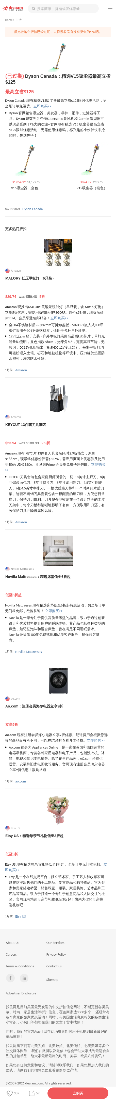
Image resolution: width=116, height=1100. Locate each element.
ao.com (20, 781)
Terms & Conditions (20, 966)
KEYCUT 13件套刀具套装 (58, 434)
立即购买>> (42, 106)
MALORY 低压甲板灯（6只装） (58, 287)
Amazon (21, 370)
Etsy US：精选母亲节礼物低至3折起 (58, 845)
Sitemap (52, 980)
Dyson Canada (32, 209)
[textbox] (63, 8)
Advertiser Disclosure (21, 993)
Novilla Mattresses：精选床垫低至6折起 (58, 586)
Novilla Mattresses (28, 652)
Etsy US (20, 916)
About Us (12, 943)
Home (8, 20)
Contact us (54, 966)
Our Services (55, 943)
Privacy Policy (56, 954)
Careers (11, 954)
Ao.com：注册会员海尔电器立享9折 (58, 715)
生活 (18, 20)
